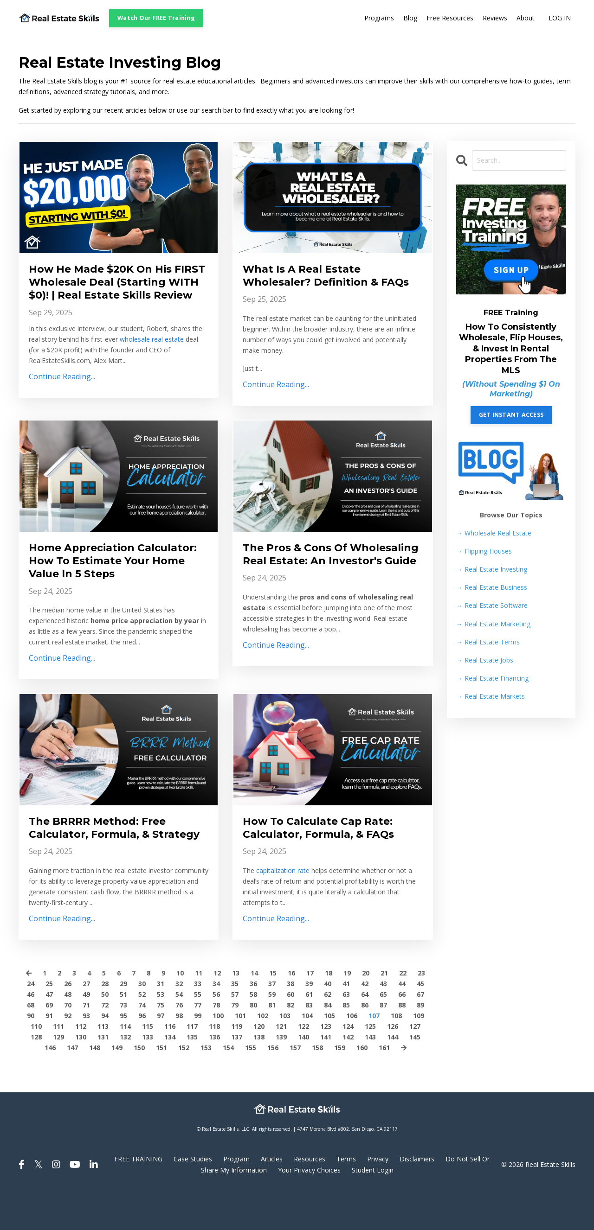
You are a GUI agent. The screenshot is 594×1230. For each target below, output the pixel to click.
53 (160, 1032)
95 (123, 1054)
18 (328, 1011)
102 (262, 1054)
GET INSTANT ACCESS (511, 415)
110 (36, 1064)
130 (80, 1075)
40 (327, 1022)
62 (327, 1032)
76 (179, 1043)
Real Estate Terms (488, 641)
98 (179, 1054)
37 (272, 1022)
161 (384, 1086)
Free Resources (449, 18)
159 (339, 1086)
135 (192, 1075)
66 (402, 1032)
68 (30, 1043)
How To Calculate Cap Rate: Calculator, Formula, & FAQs (325, 850)
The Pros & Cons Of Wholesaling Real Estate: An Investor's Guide (327, 580)
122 (303, 1064)
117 (192, 1064)
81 (272, 1043)
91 (49, 1054)
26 (67, 1022)
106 (351, 1054)
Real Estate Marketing (493, 623)
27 (86, 1022)
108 (396, 1054)
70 (67, 1043)
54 (179, 1032)
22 (403, 1011)
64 (364, 1032)
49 (86, 1032)
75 (160, 1043)
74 (142, 1043)
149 (117, 1086)
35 (235, 1022)
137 (236, 1075)
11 (198, 1011)
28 (105, 1022)
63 (346, 1032)
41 (346, 1022)
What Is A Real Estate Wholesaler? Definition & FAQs (317, 284)
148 (94, 1086)
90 (30, 1054)
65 (383, 1032)
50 (105, 1032)
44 (402, 1022)
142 (348, 1075)
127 (414, 1064)
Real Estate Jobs (484, 660)
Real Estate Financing (492, 678)
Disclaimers (417, 1197)
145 (414, 1075)
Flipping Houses (484, 551)
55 (197, 1032)
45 (420, 1022)
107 (374, 1054)
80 (253, 1043)
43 (383, 1022)
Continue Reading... (62, 395)
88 (402, 1043)
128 (36, 1075)
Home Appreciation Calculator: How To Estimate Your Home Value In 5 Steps (113, 580)
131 (103, 1075)
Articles (272, 1197)
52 (142, 1032)
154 (228, 1086)
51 (123, 1032)
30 (142, 1022)
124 (348, 1064)
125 (370, 1064)
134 (169, 1075)
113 (103, 1064)
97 (160, 1054)
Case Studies (193, 1197)
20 (365, 1011)
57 (235, 1032)
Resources (309, 1197)
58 (253, 1032)
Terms (346, 1197)
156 (272, 1086)
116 (169, 1064)
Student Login (373, 1208)
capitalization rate (283, 894)
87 (383, 1043)
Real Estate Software (492, 605)
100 (218, 1054)
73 (123, 1043)
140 (303, 1075)
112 (80, 1064)
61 (309, 1032)
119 (236, 1064)
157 (295, 1086)
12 (217, 1011)
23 (421, 1011)
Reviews (495, 18)
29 (123, 1022)
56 (216, 1032)
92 (67, 1054)
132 (125, 1075)
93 (86, 1054)
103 (285, 1054)
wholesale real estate (152, 357)
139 (281, 1075)
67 (420, 1032)
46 (30, 1032)
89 (420, 1043)
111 (58, 1064)
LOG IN (560, 18)
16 (291, 1011)
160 (362, 1086)
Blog (410, 18)
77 (197, 1043)
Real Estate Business (491, 587)
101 (240, 1054)
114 (125, 1064)
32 (179, 1022)
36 (253, 1022)
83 (309, 1043)
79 (235, 1043)
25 (49, 1022)
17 (310, 1011)
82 (290, 1043)
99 (197, 1054)
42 (364, 1022)
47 (49, 1032)
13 (235, 1011)
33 (197, 1022)
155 (250, 1086)
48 (67, 1032)
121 (281, 1064)
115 (147, 1064)
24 (30, 1022)
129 (58, 1075)
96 (142, 1054)
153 (206, 1086)
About (526, 18)
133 (147, 1075)
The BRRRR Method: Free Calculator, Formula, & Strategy (104, 857)
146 (50, 1086)
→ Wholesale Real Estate (493, 533)
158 (317, 1086)
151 (161, 1086)
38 (290, 1022)
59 (272, 1032)
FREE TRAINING (138, 1197)
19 (347, 1011)
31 (160, 1022)
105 (329, 1054)
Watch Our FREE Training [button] (156, 18)
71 (86, 1043)
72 (105, 1043)
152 (183, 1086)
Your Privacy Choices (309, 1208)
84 (327, 1043)
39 (309, 1022)
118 (214, 1064)
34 (216, 1022)
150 (139, 1086)
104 (307, 1054)
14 (254, 1011)
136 (214, 1075)
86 (364, 1043)
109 (418, 1054)
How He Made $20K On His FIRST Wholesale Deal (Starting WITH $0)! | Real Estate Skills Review (107, 291)
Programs (379, 18)
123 (325, 1064)
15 (273, 1011)
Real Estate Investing (491, 569)
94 (105, 1054)
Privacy (377, 1197)
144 (392, 1075)
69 (49, 1043)
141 (325, 1075)
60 (290, 1032)
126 (392, 1064)
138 (259, 1075)
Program (236, 1197)
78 (216, 1043)
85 (346, 1043)
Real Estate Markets (490, 696)
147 (72, 1086)
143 (370, 1075)
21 (384, 1011)
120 (259, 1064)
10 (180, 1011)
